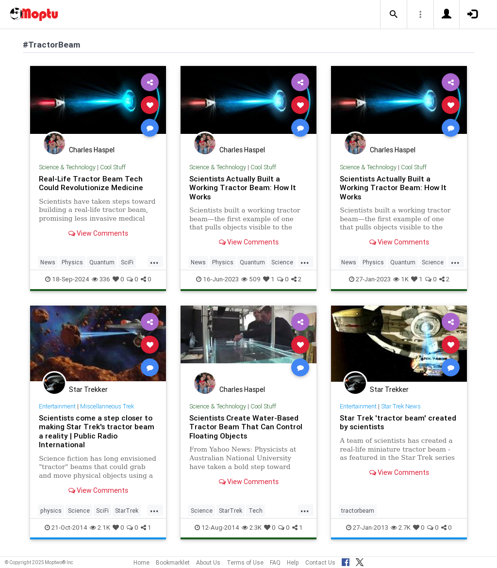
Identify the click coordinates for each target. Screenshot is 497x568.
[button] (393, 14)
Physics (72, 262)
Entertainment (57, 406)
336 (101, 279)
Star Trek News (401, 406)
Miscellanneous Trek (107, 406)
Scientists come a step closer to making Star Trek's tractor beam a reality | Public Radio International (96, 431)
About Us (208, 562)
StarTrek (126, 510)
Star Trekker (88, 389)
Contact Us (320, 562)
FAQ (275, 562)
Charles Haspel (92, 150)
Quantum (102, 262)
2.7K (401, 527)
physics (51, 510)
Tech (255, 510)
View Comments (98, 233)
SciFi (127, 262)
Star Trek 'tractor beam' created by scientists (398, 422)
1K (401, 279)
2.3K (252, 527)
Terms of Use (245, 562)
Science (282, 262)
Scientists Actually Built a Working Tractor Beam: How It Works (242, 187)
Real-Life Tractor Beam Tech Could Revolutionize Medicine (91, 183)
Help (293, 562)
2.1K (100, 527)
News (47, 262)
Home (141, 562)
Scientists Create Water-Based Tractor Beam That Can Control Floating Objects (245, 426)
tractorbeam (357, 510)
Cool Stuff (113, 167)
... (154, 261)
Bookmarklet (173, 562)
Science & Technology (67, 167)
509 (251, 279)
